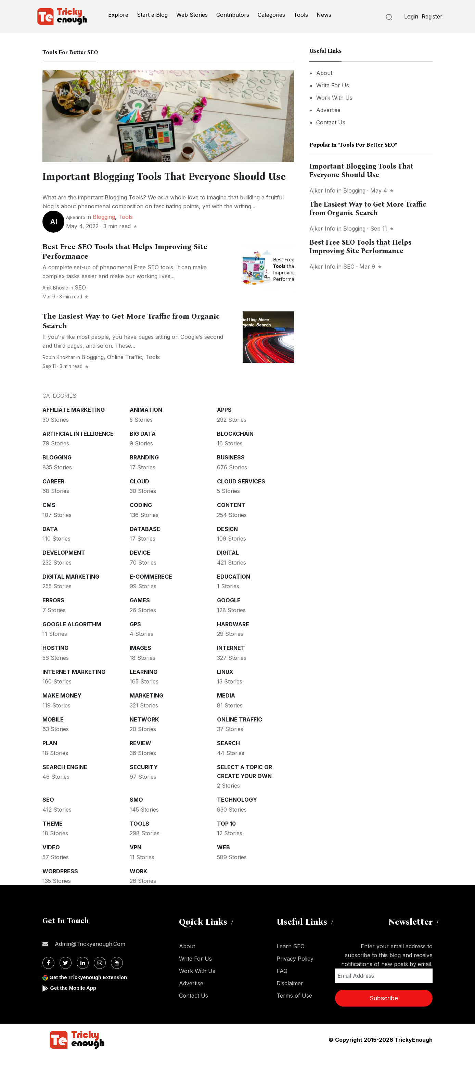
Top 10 (226, 841)
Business (231, 474)
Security (144, 784)
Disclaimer (290, 1000)
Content (231, 522)
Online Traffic (124, 374)
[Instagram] (100, 980)
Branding (144, 474)
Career (53, 498)
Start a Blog (152, 14)
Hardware (233, 641)
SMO (136, 817)
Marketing (146, 713)
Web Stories (192, 14)
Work (138, 888)
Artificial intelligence (78, 451)
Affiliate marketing (73, 427)
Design (227, 546)
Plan (49, 760)
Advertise (328, 110)
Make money (61, 713)
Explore (118, 14)
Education (233, 594)
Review (140, 760)
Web (223, 864)
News (324, 14)
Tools (301, 14)
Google (229, 617)
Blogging (104, 234)
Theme (52, 841)
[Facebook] (48, 980)
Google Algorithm (71, 641)
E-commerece (151, 594)
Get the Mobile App (75, 1005)
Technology (237, 817)
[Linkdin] (83, 980)
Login (411, 16)
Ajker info (322, 190)
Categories (271, 14)
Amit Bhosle (55, 305)
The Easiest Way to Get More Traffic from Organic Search (367, 208)
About (324, 73)
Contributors (232, 14)
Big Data (143, 451)
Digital (228, 570)
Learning (143, 689)
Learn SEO (291, 963)
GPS (135, 641)
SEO (80, 304)
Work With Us (334, 97)
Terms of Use (294, 1013)
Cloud (139, 498)
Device (140, 570)
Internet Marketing (73, 689)
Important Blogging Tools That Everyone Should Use (361, 170)
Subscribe (384, 1015)
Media (226, 713)
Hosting (55, 665)
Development (63, 570)
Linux (225, 689)
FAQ (282, 988)
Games (140, 617)
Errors (53, 617)
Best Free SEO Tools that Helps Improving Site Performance (360, 246)
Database (145, 546)
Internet (231, 665)
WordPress (60, 888)
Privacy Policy (295, 976)
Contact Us (330, 122)
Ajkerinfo (75, 234)
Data (50, 546)
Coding (141, 522)
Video (51, 864)
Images (140, 665)
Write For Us (332, 85)
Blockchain (235, 451)
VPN (135, 864)
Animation (146, 427)
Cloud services (241, 498)
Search (228, 760)
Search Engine (64, 784)
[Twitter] (66, 980)
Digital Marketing (70, 594)
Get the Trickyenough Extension (91, 995)
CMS (48, 522)
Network (144, 736)
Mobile (53, 736)
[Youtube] (117, 980)
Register (432, 16)
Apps (224, 427)
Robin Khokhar (58, 375)
